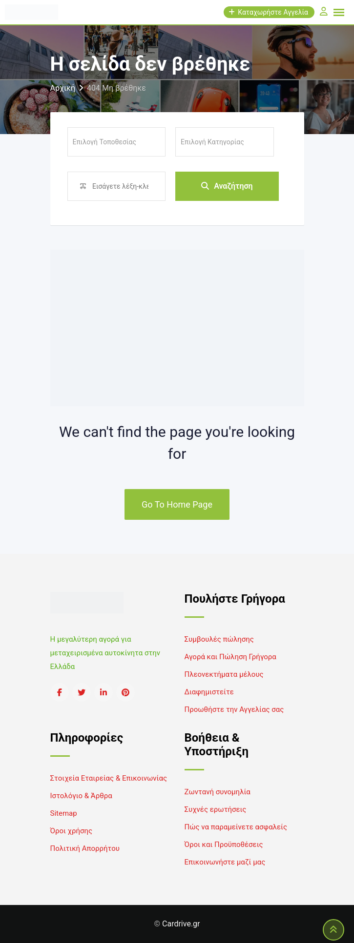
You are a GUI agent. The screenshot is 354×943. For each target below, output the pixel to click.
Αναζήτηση (227, 186)
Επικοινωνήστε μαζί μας (225, 862)
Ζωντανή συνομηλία (217, 791)
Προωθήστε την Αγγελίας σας (234, 709)
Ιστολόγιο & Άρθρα (81, 795)
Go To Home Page (177, 504)
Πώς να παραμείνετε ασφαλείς (236, 827)
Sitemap (63, 813)
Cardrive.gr (181, 923)
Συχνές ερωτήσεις (216, 809)
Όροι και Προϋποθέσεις (224, 844)
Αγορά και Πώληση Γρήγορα (230, 656)
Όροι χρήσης (71, 830)
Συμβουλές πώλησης (219, 639)
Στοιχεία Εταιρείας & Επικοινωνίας (108, 778)
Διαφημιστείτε (209, 692)
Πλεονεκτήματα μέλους (224, 674)
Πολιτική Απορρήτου (85, 848)
